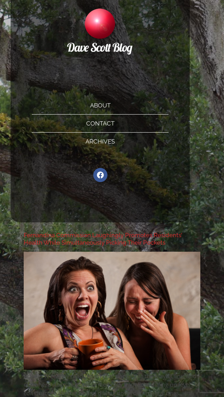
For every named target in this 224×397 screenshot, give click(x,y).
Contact (100, 123)
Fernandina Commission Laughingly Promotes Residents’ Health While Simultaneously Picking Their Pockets (103, 239)
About (100, 105)
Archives (100, 141)
